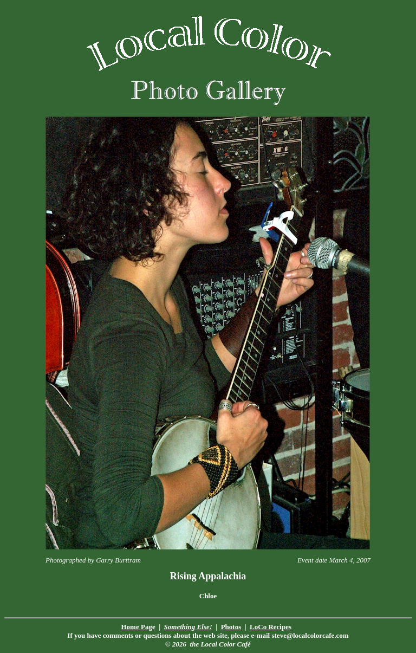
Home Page (138, 627)
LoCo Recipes (270, 627)
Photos (231, 627)
